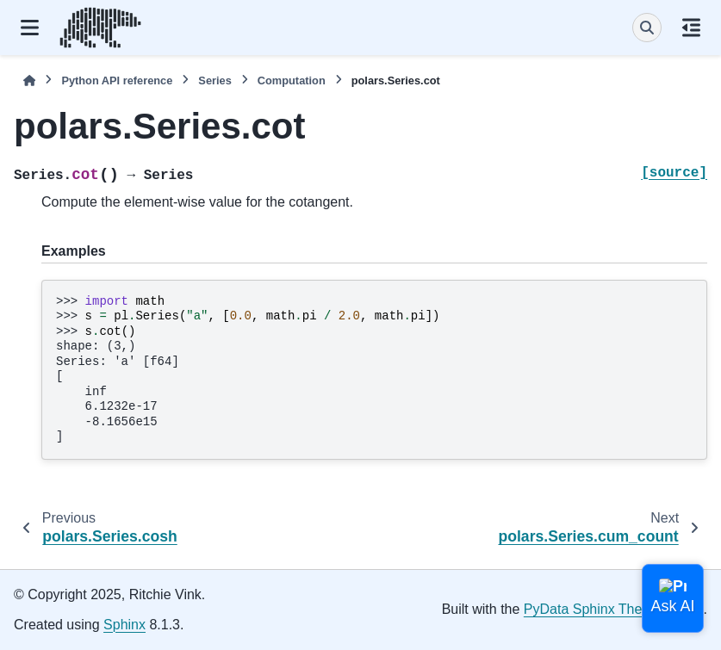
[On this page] (691, 27)
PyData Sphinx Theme (593, 609)
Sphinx (124, 624)
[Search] (647, 27)
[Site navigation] (30, 27)
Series (214, 80)
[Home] (29, 80)
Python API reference (116, 80)
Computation (292, 80)
